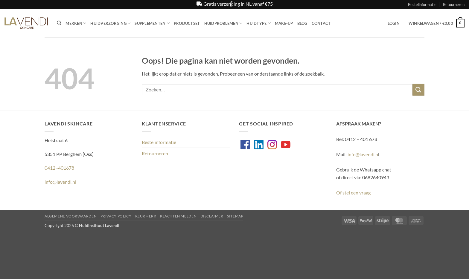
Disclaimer (211, 216)
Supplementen (152, 23)
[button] (394, 23)
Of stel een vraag (353, 192)
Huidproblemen (223, 23)
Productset (187, 23)
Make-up (284, 23)
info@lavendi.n (363, 154)
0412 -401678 (59, 168)
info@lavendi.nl (60, 182)
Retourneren (454, 4)
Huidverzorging (110, 23)
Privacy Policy (116, 216)
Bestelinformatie (422, 4)
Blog (302, 23)
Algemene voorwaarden (71, 216)
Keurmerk (145, 216)
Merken (76, 23)
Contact (321, 23)
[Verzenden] (418, 89)
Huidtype (258, 23)
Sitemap (235, 216)
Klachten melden (178, 216)
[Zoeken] (59, 23)
